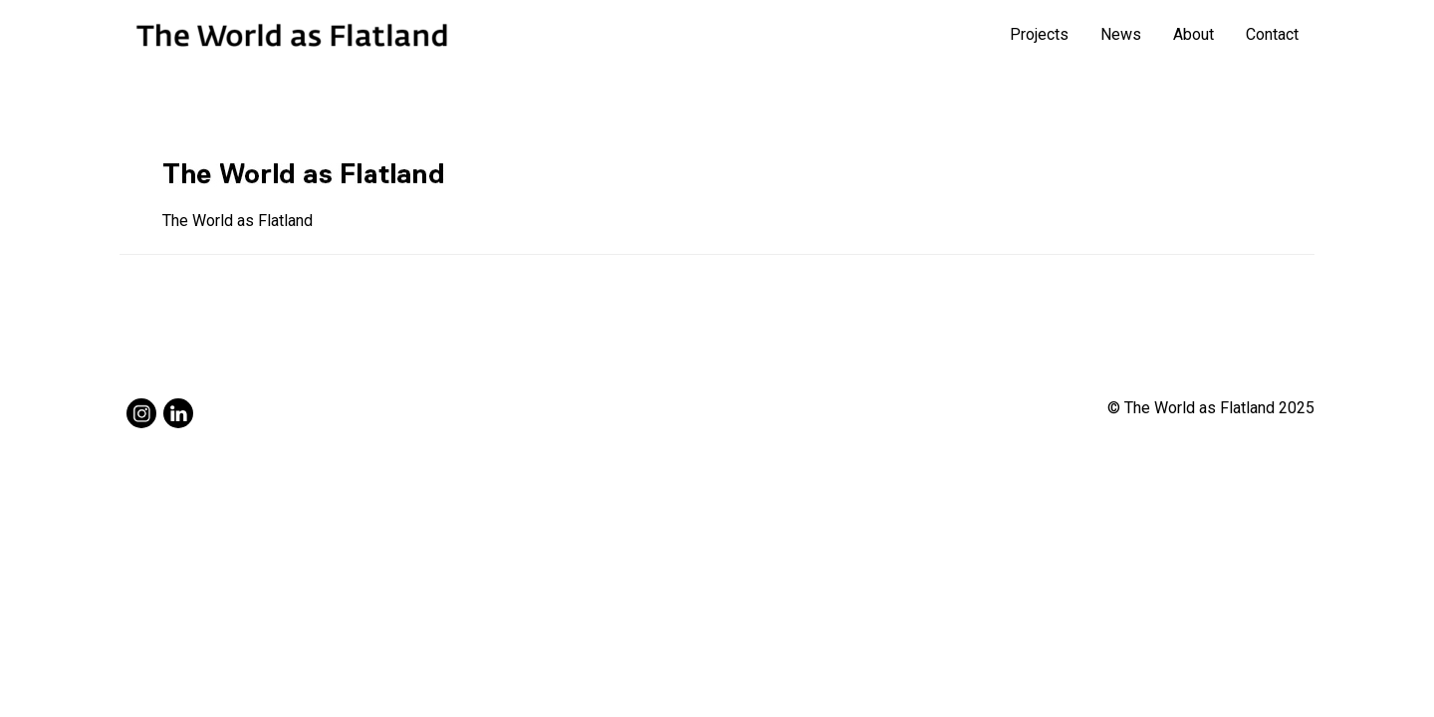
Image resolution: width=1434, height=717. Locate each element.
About (1193, 34)
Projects (1039, 34)
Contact (1272, 34)
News (1120, 34)
